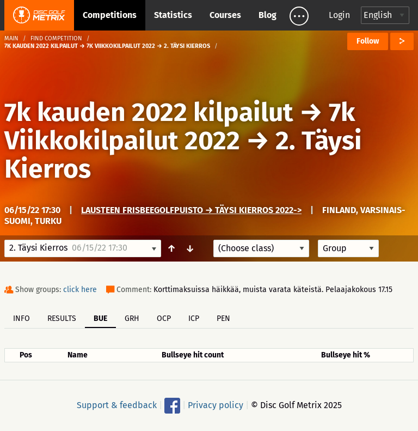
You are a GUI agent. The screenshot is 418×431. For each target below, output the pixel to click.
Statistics (173, 15)
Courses (225, 15)
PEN (223, 318)
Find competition (56, 38)
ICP (193, 318)
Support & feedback (117, 405)
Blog (267, 15)
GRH (132, 318)
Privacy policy (215, 405)
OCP (164, 318)
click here (80, 289)
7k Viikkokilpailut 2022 (179, 126)
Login (339, 15)
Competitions (110, 15)
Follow (367, 41)
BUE (100, 318)
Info (21, 318)
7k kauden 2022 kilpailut (148, 112)
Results (61, 318)
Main (11, 38)
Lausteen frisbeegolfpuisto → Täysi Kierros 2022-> (191, 210)
